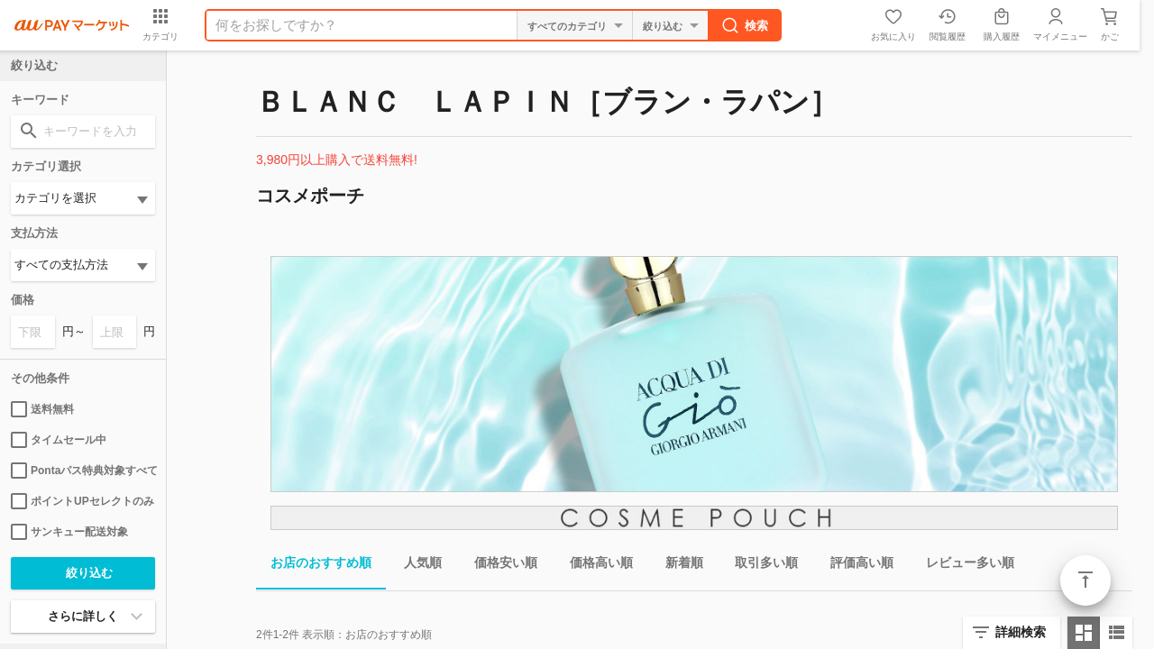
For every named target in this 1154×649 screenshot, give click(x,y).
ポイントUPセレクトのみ (82, 501)
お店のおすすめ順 (313, 565)
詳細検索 (1020, 632)
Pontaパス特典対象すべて (83, 470)
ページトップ (1085, 580)
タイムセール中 (58, 440)
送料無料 (42, 409)
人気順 (415, 565)
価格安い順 (498, 565)
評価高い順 (854, 565)
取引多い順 (759, 565)
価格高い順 (594, 565)
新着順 (677, 565)
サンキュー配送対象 (69, 532)
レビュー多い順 (962, 565)
